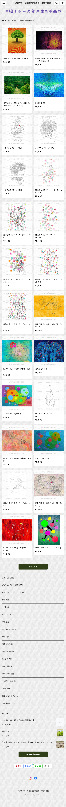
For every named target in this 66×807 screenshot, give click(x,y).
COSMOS (6, 688)
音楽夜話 (5, 600)
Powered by (33, 795)
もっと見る (33, 566)
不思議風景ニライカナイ (11, 703)
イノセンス (6, 607)
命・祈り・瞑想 (7, 659)
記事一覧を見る (33, 754)
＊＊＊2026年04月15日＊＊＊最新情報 (18, 21)
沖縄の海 (5, 622)
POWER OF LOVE (9, 629)
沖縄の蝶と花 (7, 666)
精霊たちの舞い (8, 644)
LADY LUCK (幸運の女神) (12, 585)
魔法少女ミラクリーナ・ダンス (13, 592)
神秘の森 (5, 637)
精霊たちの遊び (8, 651)
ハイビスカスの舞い (9, 681)
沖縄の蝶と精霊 (8, 674)
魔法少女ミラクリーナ (10, 696)
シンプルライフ (7, 614)
